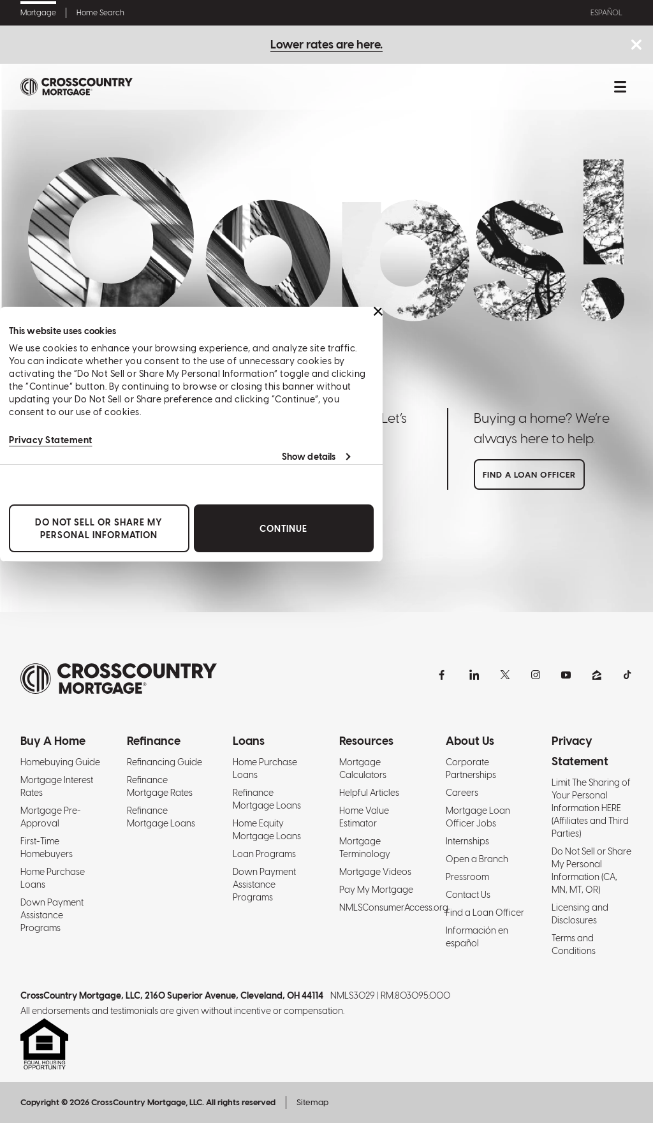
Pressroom (467, 877)
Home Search (100, 12)
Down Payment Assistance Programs (52, 915)
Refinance (153, 740)
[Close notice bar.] (636, 45)
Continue (283, 528)
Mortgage (38, 12)
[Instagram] (536, 675)
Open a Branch (477, 859)
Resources (366, 740)
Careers (462, 793)
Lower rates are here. (326, 44)
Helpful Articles (369, 793)
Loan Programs (264, 854)
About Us (470, 740)
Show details (308, 456)
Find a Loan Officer (485, 912)
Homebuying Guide (60, 762)
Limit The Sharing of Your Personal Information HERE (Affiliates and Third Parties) (591, 808)
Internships (467, 841)
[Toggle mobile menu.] (620, 86)
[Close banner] (378, 311)
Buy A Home (52, 740)
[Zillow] (597, 675)
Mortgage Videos (375, 872)
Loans (249, 740)
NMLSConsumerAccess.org (393, 907)
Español (606, 12)
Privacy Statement (50, 440)
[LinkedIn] (474, 675)
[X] (505, 675)
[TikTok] (627, 675)
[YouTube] (566, 675)
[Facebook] (444, 675)
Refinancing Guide (164, 762)
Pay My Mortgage (376, 889)
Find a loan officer (529, 475)
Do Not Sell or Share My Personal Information (99, 528)
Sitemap (312, 1102)
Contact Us (468, 895)
